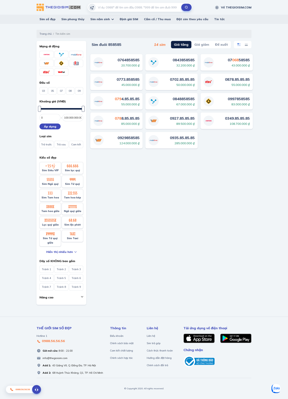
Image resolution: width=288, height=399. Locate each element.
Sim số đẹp (47, 19)
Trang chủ (45, 33)
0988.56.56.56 (51, 341)
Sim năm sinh (100, 19)
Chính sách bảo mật (122, 343)
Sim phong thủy (72, 19)
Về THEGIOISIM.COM (233, 7)
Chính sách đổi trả (157, 365)
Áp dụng (50, 126)
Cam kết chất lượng (121, 350)
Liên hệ (151, 336)
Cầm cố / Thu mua (157, 19)
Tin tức (219, 19)
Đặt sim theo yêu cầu (192, 19)
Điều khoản (116, 336)
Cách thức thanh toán (160, 350)
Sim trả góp (154, 343)
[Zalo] (276, 388)
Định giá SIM (129, 19)
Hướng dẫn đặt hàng (159, 358)
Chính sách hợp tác (121, 358)
